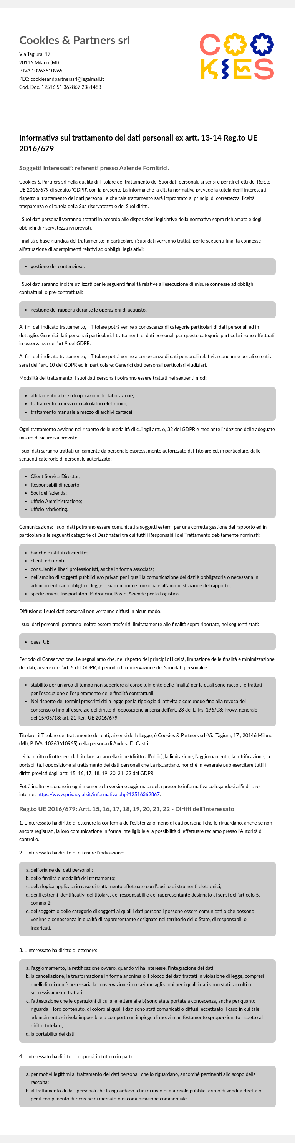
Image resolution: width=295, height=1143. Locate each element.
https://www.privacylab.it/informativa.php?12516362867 (98, 794)
